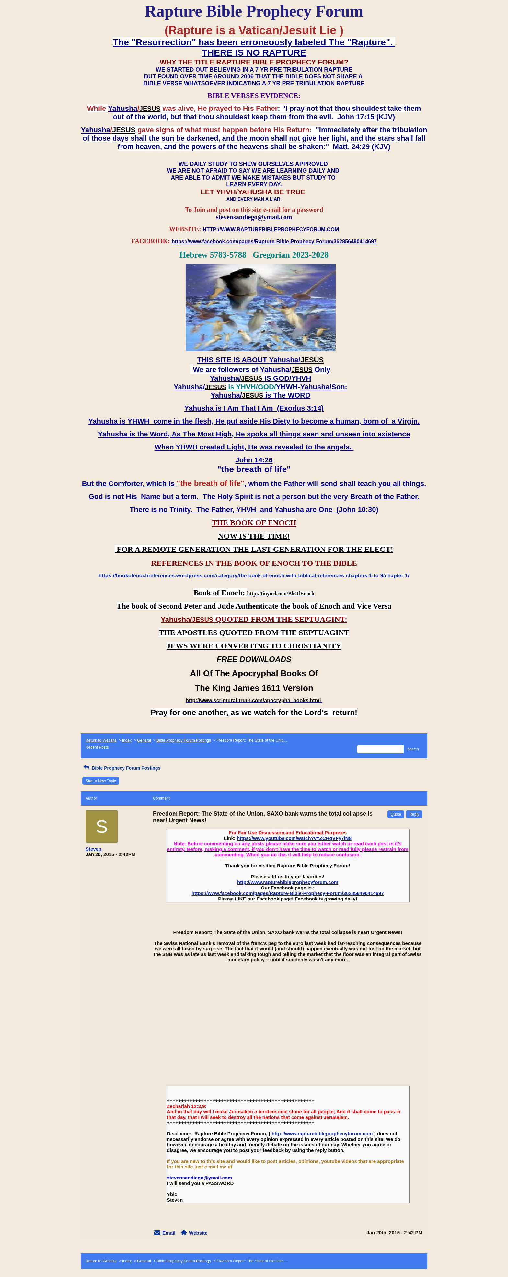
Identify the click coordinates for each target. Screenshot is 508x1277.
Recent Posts (97, 747)
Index (127, 740)
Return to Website (101, 740)
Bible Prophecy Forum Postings (183, 740)
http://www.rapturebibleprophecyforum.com (287, 882)
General (144, 740)
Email (168, 1233)
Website (198, 1233)
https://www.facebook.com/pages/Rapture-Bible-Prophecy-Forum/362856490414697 (287, 893)
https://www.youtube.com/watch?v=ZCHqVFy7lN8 (294, 838)
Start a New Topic (101, 781)
